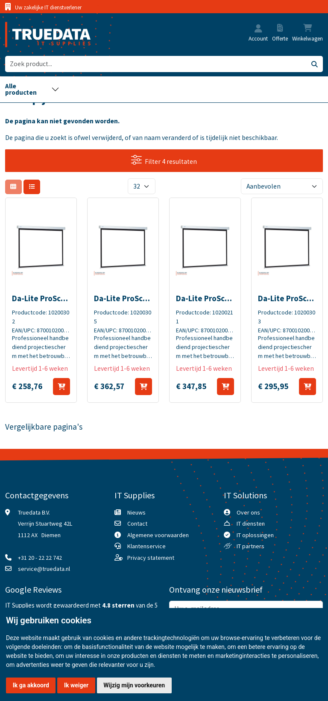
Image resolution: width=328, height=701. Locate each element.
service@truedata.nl (44, 569)
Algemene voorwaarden (158, 535)
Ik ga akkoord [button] (31, 685)
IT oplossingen (255, 535)
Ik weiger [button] (76, 685)
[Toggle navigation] (32, 89)
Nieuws (136, 512)
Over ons (248, 512)
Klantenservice (146, 546)
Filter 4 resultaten (164, 160)
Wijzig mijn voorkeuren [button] (134, 685)
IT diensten (251, 523)
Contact (137, 523)
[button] (258, 29)
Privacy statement (150, 557)
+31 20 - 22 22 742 (40, 557)
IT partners (250, 546)
